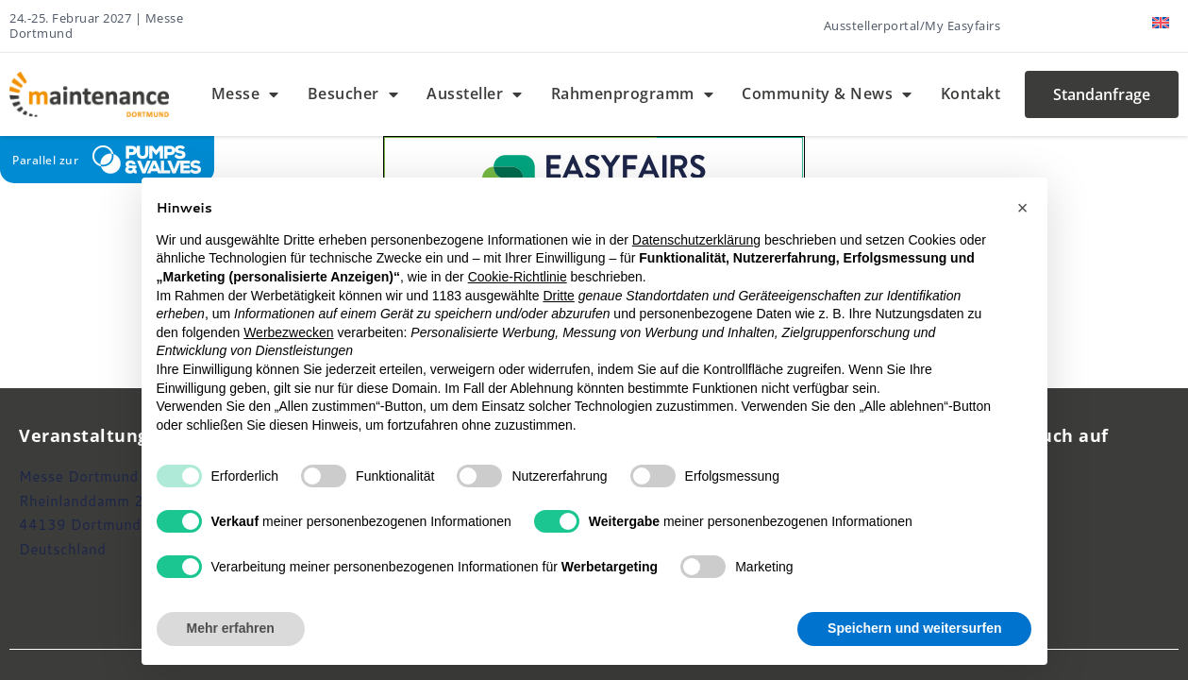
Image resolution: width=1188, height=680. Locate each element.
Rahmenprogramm (632, 94)
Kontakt (971, 93)
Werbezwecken (288, 332)
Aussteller (475, 94)
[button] (1023, 208)
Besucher (353, 94)
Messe (245, 94)
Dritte (558, 295)
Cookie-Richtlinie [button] (517, 276)
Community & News (827, 94)
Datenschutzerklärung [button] (696, 239)
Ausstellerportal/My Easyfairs (912, 25)
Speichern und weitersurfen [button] (914, 628)
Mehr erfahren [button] (231, 628)
